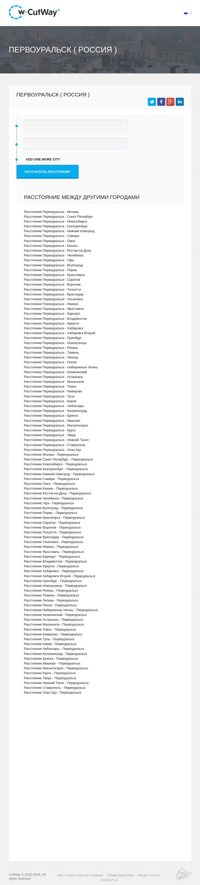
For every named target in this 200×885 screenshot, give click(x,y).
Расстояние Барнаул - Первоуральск (52, 556)
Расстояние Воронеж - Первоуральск (52, 527)
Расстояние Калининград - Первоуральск (55, 654)
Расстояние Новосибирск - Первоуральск (55, 464)
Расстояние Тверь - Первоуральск (50, 678)
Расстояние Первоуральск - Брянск (51, 415)
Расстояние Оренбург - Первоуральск (53, 581)
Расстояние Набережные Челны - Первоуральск (61, 610)
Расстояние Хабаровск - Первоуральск (53, 571)
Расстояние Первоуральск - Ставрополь (55, 445)
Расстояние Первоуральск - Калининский (55, 372)
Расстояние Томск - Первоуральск (50, 629)
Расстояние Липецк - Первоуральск (51, 600)
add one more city (43, 159)
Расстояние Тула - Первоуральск (49, 639)
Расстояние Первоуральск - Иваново (52, 421)
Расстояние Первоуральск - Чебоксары (54, 406)
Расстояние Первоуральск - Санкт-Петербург (58, 216)
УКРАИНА (96, 875)
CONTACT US (109, 880)
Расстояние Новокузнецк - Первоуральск (55, 586)
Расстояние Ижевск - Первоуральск (51, 547)
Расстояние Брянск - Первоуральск (51, 658)
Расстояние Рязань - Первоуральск (51, 590)
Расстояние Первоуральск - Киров (50, 401)
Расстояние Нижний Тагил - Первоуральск (56, 683)
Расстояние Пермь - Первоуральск (50, 513)
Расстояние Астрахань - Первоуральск (53, 619)
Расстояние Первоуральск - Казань (51, 246)
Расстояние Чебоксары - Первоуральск (54, 649)
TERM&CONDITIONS (120, 875)
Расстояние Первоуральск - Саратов (52, 279)
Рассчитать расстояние (47, 172)
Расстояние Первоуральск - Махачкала (54, 382)
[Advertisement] (100, 742)
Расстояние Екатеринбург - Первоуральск (56, 469)
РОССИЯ (83, 875)
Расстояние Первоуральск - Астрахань (53, 377)
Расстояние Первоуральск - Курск (50, 430)
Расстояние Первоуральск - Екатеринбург (56, 226)
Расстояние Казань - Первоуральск (51, 488)
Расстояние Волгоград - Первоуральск (53, 508)
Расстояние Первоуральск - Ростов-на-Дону (57, 250)
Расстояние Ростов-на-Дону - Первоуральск (57, 493)
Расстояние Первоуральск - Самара (51, 236)
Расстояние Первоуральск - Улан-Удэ (52, 450)
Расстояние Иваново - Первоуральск (52, 663)
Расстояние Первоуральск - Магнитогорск (56, 425)
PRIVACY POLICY (148, 875)
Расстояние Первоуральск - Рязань (51, 348)
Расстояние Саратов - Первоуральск (52, 523)
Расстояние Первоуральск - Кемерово (53, 391)
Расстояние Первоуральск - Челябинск (54, 255)
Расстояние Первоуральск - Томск (50, 386)
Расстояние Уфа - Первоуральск (49, 503)
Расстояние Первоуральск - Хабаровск (53, 328)
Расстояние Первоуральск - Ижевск (51, 304)
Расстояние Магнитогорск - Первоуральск (56, 668)
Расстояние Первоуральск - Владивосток (55, 318)
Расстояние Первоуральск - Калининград (55, 411)
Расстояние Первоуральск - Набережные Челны (61, 367)
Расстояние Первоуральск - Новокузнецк (55, 343)
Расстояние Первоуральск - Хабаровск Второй (59, 333)
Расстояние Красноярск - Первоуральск (54, 517)
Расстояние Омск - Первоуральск (49, 484)
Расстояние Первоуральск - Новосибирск (55, 221)
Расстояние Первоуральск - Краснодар (54, 294)
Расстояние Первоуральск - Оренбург (53, 338)
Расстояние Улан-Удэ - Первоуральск (52, 692)
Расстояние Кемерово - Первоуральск (53, 634)
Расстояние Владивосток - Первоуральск (55, 561)
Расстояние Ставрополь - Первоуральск (55, 688)
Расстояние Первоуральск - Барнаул (52, 313)
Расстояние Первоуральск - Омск (49, 241)
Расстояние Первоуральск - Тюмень (51, 352)
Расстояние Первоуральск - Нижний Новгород (59, 231)
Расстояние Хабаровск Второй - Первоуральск (59, 576)
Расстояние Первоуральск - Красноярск (54, 275)
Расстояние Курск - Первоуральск (50, 673)
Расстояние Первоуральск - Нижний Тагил (56, 440)
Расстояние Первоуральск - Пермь (50, 270)
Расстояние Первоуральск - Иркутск (51, 323)
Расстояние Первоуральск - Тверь (50, 435)
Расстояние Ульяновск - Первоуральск (53, 542)
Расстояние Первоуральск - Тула (49, 396)
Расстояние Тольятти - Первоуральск (52, 532)
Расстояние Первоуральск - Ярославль (54, 309)
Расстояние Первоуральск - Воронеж (52, 284)
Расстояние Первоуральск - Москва (51, 212)
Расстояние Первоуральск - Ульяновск (53, 299)
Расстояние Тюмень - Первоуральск (51, 595)
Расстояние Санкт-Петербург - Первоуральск (58, 459)
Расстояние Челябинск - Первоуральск (54, 498)
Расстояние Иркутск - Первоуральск (51, 566)
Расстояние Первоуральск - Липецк (51, 357)
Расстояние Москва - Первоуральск (51, 454)
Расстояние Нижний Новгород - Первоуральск (59, 474)
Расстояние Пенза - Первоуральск (50, 605)
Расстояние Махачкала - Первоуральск (54, 624)
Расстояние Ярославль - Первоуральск (54, 552)
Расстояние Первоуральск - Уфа (49, 260)
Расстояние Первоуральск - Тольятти (52, 289)
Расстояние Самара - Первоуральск (51, 479)
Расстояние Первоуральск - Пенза (50, 362)
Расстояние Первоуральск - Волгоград (53, 265)
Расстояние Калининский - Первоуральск (55, 615)
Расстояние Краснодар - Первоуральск (54, 537)
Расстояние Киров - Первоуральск (50, 644)
